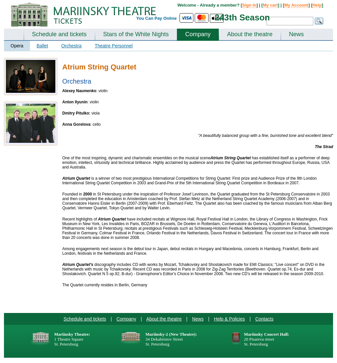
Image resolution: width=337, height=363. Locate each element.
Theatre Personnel (113, 45)
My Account (296, 5)
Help (317, 5)
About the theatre (249, 34)
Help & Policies (229, 319)
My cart (270, 5)
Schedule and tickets (59, 34)
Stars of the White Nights (136, 34)
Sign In (249, 5)
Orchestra (71, 45)
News (296, 34)
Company (198, 34)
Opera (17, 45)
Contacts (264, 319)
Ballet (42, 45)
